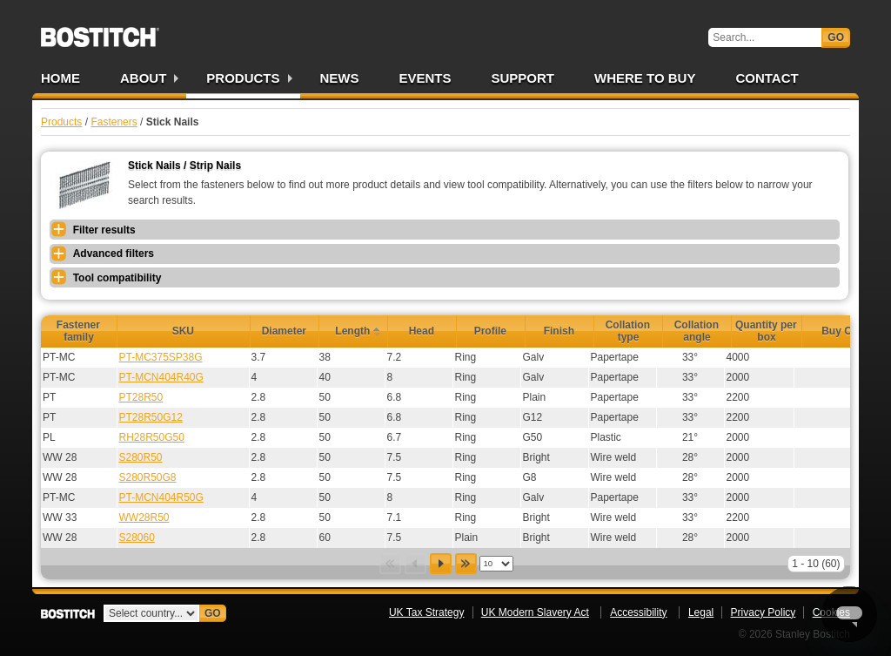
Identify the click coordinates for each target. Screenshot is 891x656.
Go (835, 37)
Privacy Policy (763, 612)
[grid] (465, 448)
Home (60, 78)
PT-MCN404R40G (161, 377)
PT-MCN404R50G (161, 497)
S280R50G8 (148, 477)
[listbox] (496, 563)
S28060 (137, 537)
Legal (700, 612)
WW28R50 (144, 517)
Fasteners (113, 122)
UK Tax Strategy (426, 612)
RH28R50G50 (151, 437)
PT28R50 (141, 397)
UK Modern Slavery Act (535, 612)
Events (425, 78)
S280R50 (141, 457)
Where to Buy (644, 78)
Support (523, 78)
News (339, 78)
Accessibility (638, 612)
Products (242, 78)
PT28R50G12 (151, 417)
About (143, 78)
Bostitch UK (100, 31)
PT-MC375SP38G (161, 357)
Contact (766, 78)
